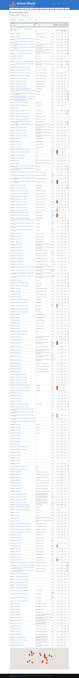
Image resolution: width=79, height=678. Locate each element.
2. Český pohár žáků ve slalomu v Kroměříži (21, 573)
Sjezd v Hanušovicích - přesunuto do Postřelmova (22, 67)
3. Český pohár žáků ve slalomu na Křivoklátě (21, 285)
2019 (47, 8)
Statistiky (58, 3)
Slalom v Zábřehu (17, 325)
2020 (42, 8)
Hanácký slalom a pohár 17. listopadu (20, 78)
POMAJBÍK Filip (53, 497)
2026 (11, 8)
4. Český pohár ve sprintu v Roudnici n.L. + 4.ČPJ (22, 110)
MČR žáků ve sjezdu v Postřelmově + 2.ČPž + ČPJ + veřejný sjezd (24, 175)
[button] (46, 658)
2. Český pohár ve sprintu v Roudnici (20, 185)
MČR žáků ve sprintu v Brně (18, 642)
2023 (26, 8)
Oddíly (68, 3)
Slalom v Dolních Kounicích (18, 250)
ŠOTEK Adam (52, 546)
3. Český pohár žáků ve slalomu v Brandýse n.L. (21, 406)
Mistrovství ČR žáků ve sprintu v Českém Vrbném (22, 387)
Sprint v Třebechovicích (18, 247)
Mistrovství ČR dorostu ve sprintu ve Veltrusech (22, 149)
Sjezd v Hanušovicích (17, 363)
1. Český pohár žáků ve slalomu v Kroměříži (21, 579)
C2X (52, 201)
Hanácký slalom (17, 33)
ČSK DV (52, 675)
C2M (52, 174)
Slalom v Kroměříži (17, 288)
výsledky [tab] (12, 19)
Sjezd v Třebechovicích (18, 244)
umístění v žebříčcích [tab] (21, 19)
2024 (21, 8)
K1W (53, 33)
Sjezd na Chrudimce (17, 280)
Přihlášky (63, 3)
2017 (57, 8)
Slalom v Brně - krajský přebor (19, 155)
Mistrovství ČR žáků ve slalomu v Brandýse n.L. (22, 504)
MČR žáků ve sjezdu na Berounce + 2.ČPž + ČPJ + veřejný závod (24, 270)
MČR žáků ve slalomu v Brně (19, 645)
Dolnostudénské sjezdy (18, 336)
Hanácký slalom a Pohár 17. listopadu (20, 196)
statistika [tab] (29, 19)
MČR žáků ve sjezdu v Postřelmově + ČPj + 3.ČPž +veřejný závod (24, 562)
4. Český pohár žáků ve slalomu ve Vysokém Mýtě (22, 523)
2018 (52, 8)
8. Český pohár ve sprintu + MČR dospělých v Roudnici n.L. (23, 50)
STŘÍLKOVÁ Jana (53, 253)
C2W (52, 180)
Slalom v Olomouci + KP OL (18, 58)
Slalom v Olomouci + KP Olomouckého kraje (21, 190)
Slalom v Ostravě (17, 314)
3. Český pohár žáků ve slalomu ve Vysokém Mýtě (22, 529)
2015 (67, 8)
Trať (36, 23)
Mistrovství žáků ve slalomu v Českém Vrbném (21, 390)
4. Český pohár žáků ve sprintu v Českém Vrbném (22, 509)
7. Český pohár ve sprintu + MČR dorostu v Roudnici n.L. (23, 53)
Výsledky (53, 3)
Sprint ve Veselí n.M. (17, 534)
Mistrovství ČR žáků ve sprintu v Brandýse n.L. (21, 212)
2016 (62, 8)
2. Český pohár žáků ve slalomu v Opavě (20, 331)
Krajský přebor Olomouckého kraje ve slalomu (21, 116)
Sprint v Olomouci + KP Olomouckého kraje (21, 102)
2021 (37, 8)
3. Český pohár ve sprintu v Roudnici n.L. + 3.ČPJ (22, 113)
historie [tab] (36, 19)
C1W (53, 78)
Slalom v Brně (16, 160)
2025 (16, 8)
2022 (31, 8)
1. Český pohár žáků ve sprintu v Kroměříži (21, 582)
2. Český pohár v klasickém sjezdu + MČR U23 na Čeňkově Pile (24, 61)
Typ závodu (13, 23)
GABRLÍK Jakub (53, 202)
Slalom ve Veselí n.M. (17, 138)
